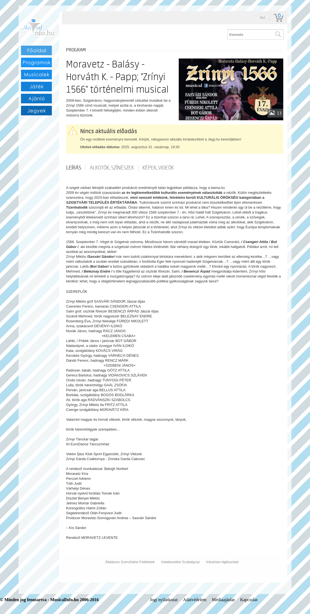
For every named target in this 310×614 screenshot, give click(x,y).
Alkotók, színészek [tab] (112, 168)
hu (262, 18)
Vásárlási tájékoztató (222, 562)
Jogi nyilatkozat (164, 599)
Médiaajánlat (223, 599)
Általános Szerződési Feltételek (129, 562)
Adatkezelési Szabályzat (180, 562)
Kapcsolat (249, 599)
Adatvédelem (194, 599)
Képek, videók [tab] (158, 168)
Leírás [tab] (73, 168)
